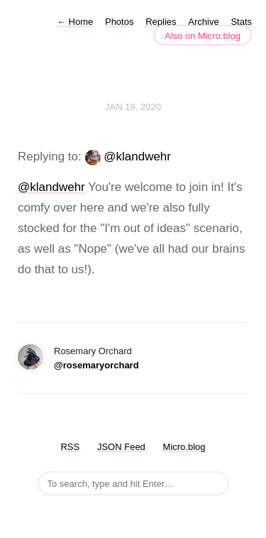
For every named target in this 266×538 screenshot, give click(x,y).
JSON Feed (121, 446)
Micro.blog (184, 446)
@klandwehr (137, 156)
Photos (119, 21)
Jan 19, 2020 (133, 106)
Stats (241, 21)
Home (75, 21)
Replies (160, 21)
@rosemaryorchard (96, 365)
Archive (203, 21)
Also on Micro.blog (202, 36)
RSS (69, 446)
